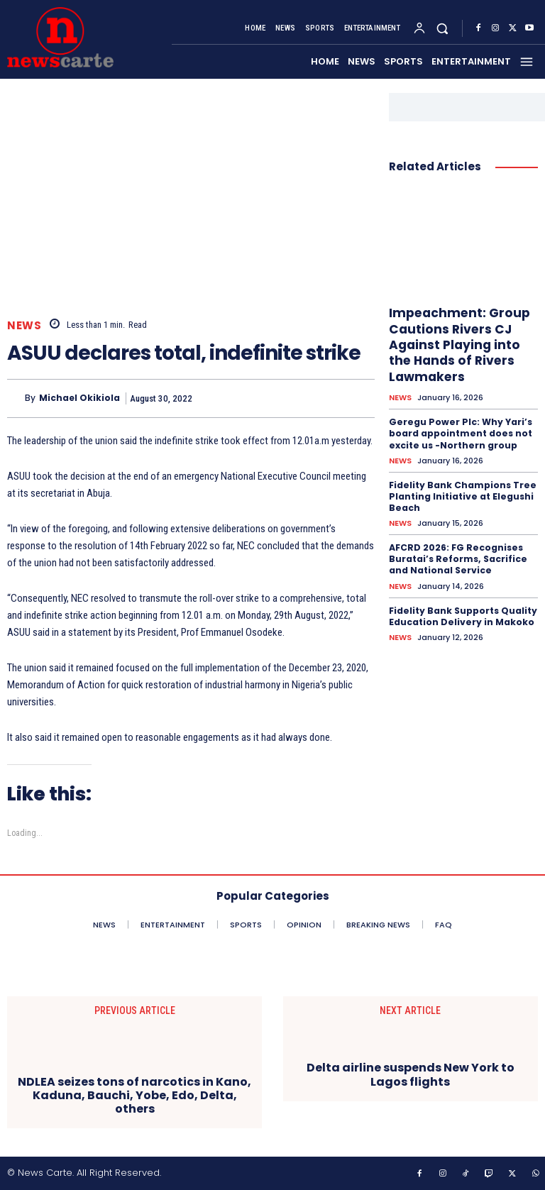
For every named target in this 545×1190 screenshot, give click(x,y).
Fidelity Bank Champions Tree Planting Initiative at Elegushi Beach (461, 494)
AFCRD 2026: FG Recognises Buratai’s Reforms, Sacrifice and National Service (456, 556)
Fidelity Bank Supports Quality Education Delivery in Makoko (462, 612)
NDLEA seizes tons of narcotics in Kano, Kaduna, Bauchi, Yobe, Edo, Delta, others (134, 1095)
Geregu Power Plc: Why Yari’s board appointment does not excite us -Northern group (460, 432)
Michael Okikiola (79, 398)
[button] (442, 28)
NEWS (24, 325)
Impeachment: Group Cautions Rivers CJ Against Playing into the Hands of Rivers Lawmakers (456, 344)
